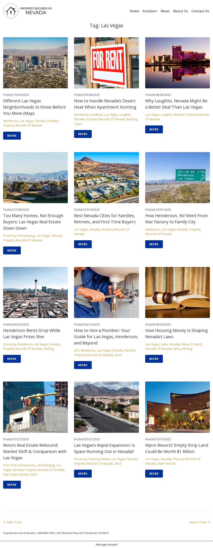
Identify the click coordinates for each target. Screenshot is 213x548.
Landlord (96, 114)
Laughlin (125, 114)
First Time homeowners (19, 465)
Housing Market (99, 459)
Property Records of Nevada (22, 125)
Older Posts (12, 522)
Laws (164, 344)
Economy (9, 236)
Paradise (53, 121)
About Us (180, 11)
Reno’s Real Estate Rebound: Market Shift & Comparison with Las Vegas (35, 451)
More (12, 136)
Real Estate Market (16, 474)
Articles (148, 11)
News (165, 11)
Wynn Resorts (166, 463)
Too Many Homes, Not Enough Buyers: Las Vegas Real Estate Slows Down (33, 222)
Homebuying (26, 236)
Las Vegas (26, 121)
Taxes (78, 124)
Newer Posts (199, 522)
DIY (76, 350)
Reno (118, 355)
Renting (132, 119)
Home (134, 11)
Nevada (40, 121)
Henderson (10, 121)
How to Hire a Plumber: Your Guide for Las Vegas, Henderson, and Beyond (106, 337)
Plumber (130, 350)
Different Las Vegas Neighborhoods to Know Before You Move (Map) (34, 107)
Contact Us (200, 11)
